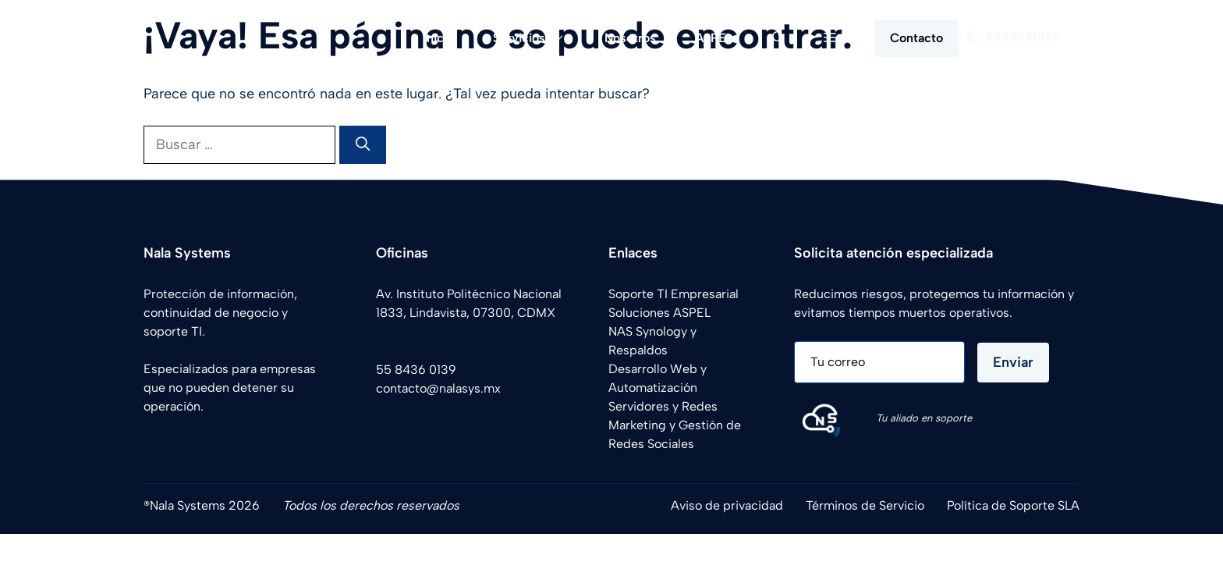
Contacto (916, 37)
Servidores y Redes (663, 406)
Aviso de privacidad (727, 505)
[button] (778, 38)
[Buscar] (362, 145)
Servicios (539, 38)
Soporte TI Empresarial (673, 293)
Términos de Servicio (865, 505)
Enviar (1013, 362)
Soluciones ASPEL (659, 312)
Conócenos (181, 426)
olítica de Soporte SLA (1016, 505)
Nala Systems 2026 (205, 505)
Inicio (439, 37)
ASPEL (714, 37)
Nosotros (630, 37)
